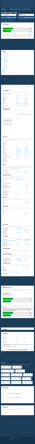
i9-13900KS (6, 21)
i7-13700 (15, 20)
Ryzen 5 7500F (11, 33)
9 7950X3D (25, 20)
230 (25, 93)
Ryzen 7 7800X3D (15, 33)
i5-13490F (2, 20)
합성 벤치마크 (6, 62)
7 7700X (27, 19)
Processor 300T (10, 21)
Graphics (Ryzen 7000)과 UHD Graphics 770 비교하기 (9, 250)
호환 (4, 57)
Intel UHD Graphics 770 (19, 248)
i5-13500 (5, 20)
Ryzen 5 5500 (7, 33)
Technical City (3, 9)
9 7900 (20, 20)
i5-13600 (12, 20)
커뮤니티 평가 (6, 67)
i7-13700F (2, 21)
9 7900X (22, 20)
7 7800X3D (30, 19)
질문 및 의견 (5, 68)
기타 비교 (5, 66)
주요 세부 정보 (6, 53)
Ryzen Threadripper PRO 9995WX (29, 34)
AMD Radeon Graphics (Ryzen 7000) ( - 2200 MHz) (28, 249)
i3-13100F (5, 19)
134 (16, 93)
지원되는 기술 (6, 58)
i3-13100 (2, 19)
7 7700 (25, 19)
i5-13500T (8, 20)
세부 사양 (5, 56)
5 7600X (22, 19)
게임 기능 (5, 63)
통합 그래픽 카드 (6, 61)
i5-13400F (11, 19)
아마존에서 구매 (11, 17)
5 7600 (20, 19)
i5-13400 (8, 19)
